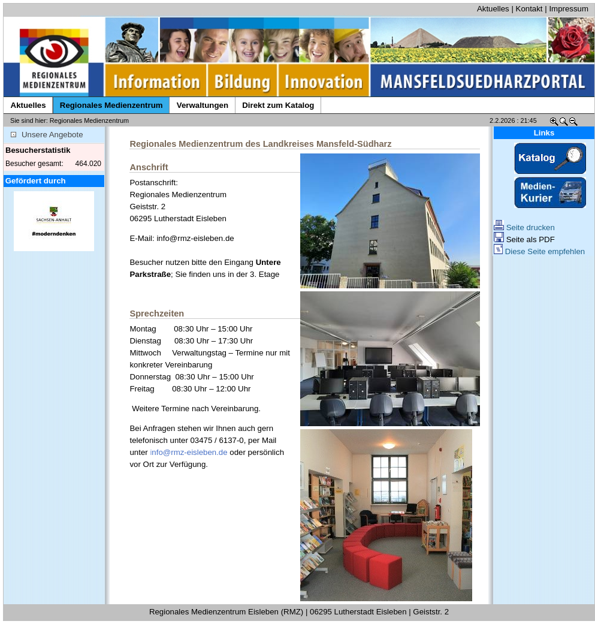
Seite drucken (524, 227)
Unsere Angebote (47, 134)
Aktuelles (493, 8)
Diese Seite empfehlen (539, 251)
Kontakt (529, 8)
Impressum (568, 8)
